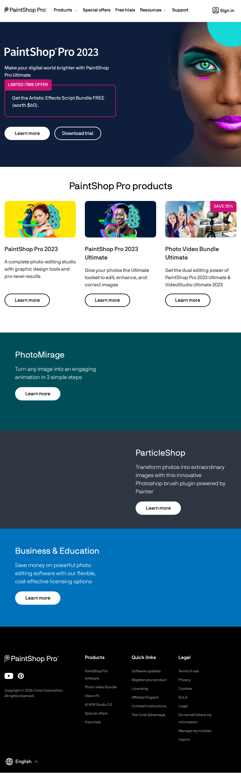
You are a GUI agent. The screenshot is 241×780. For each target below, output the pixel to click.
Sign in (223, 10)
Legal (183, 706)
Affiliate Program (147, 704)
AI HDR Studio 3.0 (101, 704)
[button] (65, 11)
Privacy (185, 680)
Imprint (185, 747)
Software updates (148, 671)
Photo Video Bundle (103, 687)
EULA (183, 697)
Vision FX (93, 696)
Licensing (141, 696)
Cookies (186, 688)
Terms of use (190, 671)
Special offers (98, 713)
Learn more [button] (27, 133)
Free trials (94, 722)
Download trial (77, 133)
